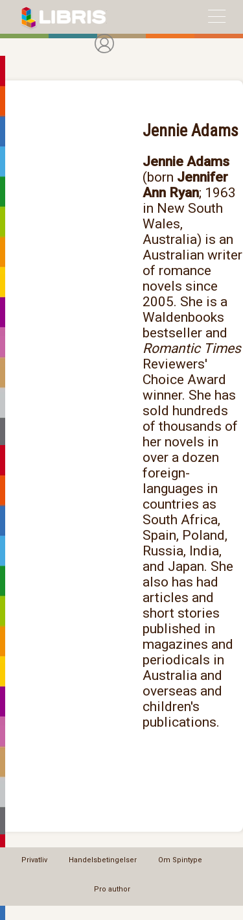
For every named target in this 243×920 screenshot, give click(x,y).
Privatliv (34, 860)
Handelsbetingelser (103, 860)
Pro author (112, 889)
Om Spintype (180, 860)
